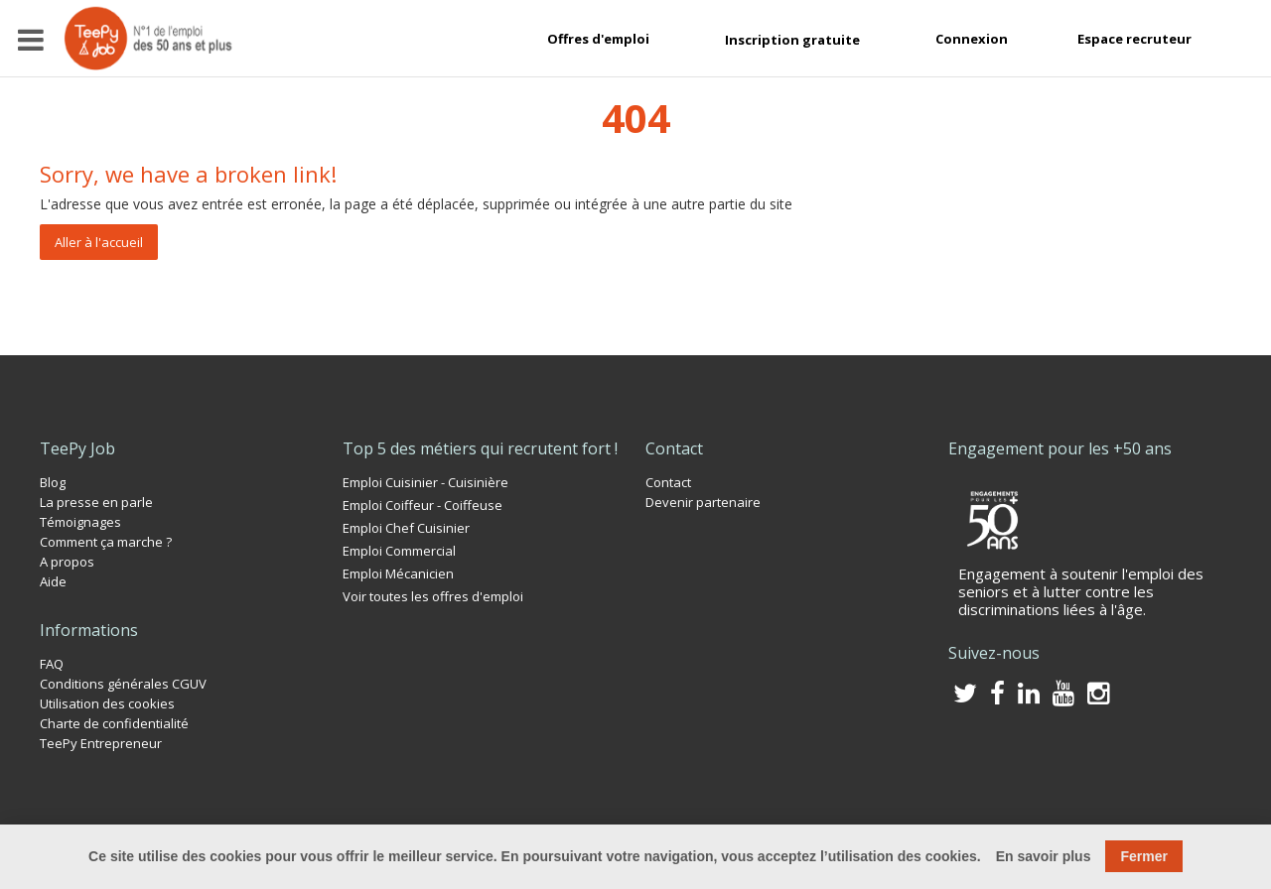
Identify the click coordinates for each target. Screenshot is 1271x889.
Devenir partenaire (703, 502)
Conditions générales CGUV (123, 684)
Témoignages (80, 522)
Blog (53, 482)
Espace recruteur (1134, 39)
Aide (53, 581)
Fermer (1143, 856)
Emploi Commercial (399, 551)
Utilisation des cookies (107, 703)
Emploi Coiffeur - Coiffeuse (422, 505)
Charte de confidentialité (114, 723)
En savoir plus (1043, 856)
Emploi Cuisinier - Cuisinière (425, 482)
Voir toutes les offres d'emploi (433, 596)
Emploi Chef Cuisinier (406, 528)
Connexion (971, 39)
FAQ (52, 664)
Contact (668, 482)
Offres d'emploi (598, 39)
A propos (67, 562)
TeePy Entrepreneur (101, 743)
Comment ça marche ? (106, 542)
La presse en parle (96, 502)
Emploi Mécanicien (398, 573)
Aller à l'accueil (99, 242)
